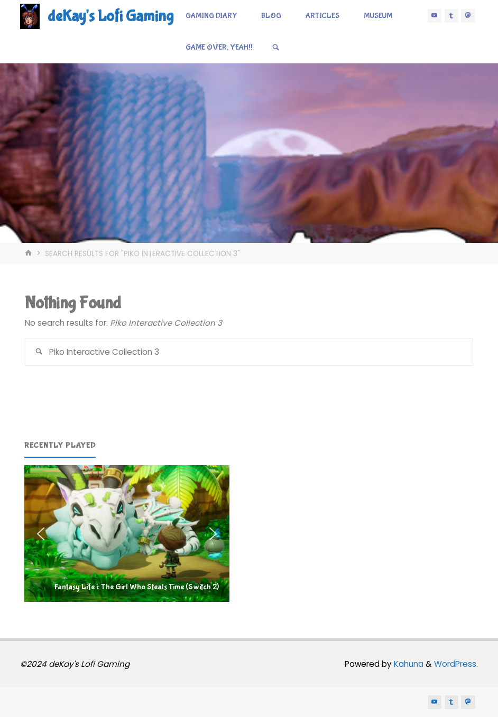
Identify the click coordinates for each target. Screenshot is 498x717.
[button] (126, 533)
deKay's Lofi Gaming (110, 16)
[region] (126, 533)
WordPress (455, 663)
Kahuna (407, 663)
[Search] (276, 47)
